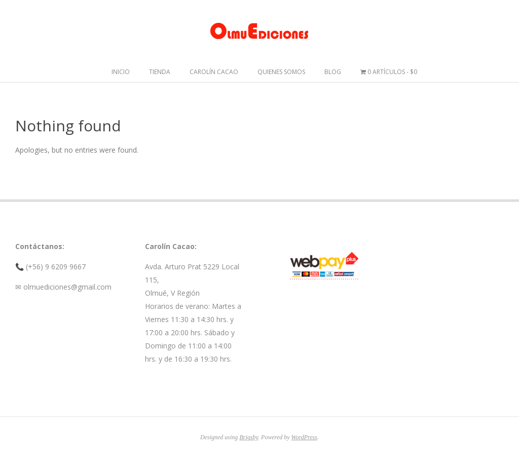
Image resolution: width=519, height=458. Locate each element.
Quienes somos (281, 71)
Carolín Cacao (214, 71)
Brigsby (248, 437)
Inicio (121, 71)
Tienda (159, 71)
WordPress (304, 437)
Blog (332, 71)
